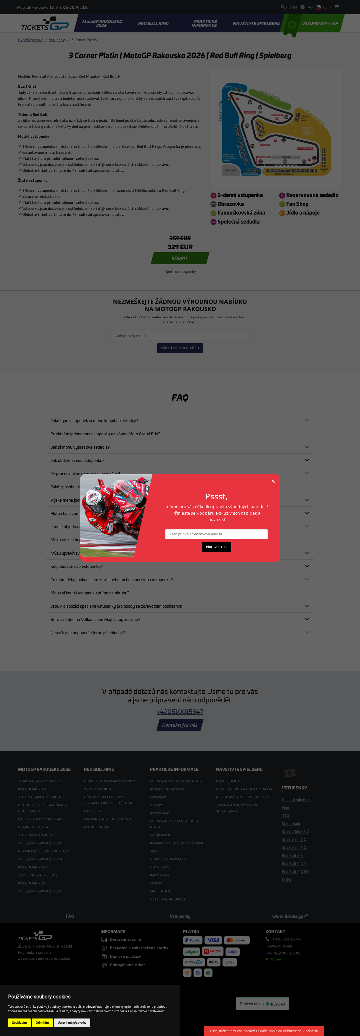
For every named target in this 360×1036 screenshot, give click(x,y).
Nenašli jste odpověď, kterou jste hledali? (87, 632)
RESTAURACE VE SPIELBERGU (242, 796)
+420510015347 (180, 711)
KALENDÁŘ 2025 (33, 882)
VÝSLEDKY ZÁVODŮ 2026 (40, 842)
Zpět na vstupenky (180, 271)
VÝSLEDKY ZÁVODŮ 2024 (40, 858)
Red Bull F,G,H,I (295, 871)
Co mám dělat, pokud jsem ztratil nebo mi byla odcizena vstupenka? (111, 579)
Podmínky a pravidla (35, 952)
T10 (285, 815)
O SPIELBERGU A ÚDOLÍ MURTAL (244, 788)
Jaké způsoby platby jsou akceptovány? (86, 486)
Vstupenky (57, 39)
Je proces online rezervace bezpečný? (85, 473)
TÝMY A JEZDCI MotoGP (39, 780)
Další (286, 879)
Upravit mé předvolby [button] (72, 1022)
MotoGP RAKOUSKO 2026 (102, 23)
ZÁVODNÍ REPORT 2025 (39, 874)
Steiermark (291, 823)
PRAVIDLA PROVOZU (168, 858)
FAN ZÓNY (93, 810)
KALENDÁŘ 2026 (33, 788)
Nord (286, 807)
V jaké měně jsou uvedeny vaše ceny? (85, 500)
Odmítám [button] (42, 1022)
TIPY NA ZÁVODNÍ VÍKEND (41, 796)
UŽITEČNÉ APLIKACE (168, 898)
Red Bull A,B (292, 855)
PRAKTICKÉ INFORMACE (204, 23)
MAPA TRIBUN (96, 826)
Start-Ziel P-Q (294, 847)
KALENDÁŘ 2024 (33, 866)
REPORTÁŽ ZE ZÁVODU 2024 (43, 850)
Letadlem (158, 796)
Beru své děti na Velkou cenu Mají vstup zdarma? (95, 619)
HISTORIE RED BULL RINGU (108, 818)
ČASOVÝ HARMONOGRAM (40, 818)
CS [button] (322, 7)
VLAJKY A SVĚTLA (33, 826)
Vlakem (156, 804)
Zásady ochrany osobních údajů (44, 958)
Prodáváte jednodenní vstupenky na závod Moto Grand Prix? (105, 433)
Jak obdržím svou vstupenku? (77, 460)
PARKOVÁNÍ (160, 834)
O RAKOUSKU (227, 780)
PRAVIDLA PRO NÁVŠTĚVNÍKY (110, 780)
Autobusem (159, 812)
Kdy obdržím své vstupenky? (76, 566)
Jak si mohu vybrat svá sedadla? (80, 447)
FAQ (70, 916)
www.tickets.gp (290, 916)
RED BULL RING (154, 23)
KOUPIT (180, 258)
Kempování (159, 874)
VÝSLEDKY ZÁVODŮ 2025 (40, 890)
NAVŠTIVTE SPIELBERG (256, 23)
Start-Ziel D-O (294, 839)
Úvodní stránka (31, 39)
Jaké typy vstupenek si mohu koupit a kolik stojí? (94, 420)
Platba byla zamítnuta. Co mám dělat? (84, 513)
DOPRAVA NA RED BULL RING (175, 780)
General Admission (297, 799)
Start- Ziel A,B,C (295, 831)
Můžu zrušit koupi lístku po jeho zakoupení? (89, 539)
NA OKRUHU (160, 890)
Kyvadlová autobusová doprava (176, 842)
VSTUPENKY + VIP (311, 23)
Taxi (153, 850)
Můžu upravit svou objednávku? (79, 553)
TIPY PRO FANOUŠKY (37, 834)
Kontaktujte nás (180, 725)
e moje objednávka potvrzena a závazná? (88, 526)
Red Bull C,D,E (294, 863)
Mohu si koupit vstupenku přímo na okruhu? (89, 592)
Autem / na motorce (167, 788)
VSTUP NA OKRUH (99, 788)
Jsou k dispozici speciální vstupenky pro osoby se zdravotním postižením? (117, 606)
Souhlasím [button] (19, 1022)
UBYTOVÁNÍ (160, 866)
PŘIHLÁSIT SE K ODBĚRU (180, 348)
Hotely (156, 882)
